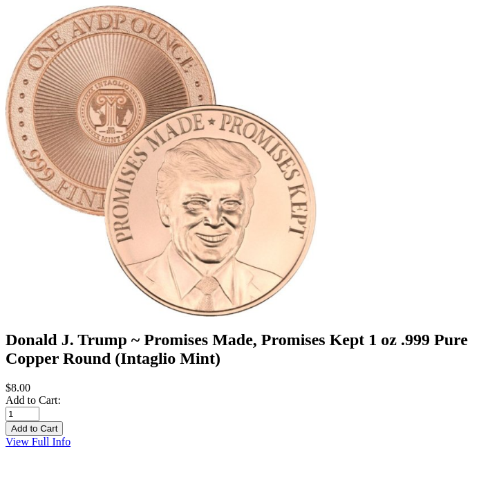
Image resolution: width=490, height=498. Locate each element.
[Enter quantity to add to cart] (22, 414)
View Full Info (38, 442)
